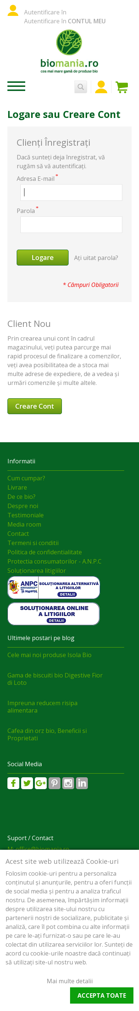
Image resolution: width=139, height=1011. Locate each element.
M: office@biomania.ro (38, 849)
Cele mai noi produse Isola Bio (49, 655)
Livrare (17, 487)
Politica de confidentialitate (44, 552)
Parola (26, 210)
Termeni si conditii (33, 543)
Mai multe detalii (70, 981)
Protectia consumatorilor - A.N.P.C (54, 561)
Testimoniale (25, 515)
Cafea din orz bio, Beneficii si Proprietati (47, 734)
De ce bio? (21, 497)
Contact (18, 534)
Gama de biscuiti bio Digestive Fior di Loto (55, 679)
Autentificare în (45, 12)
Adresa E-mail (35, 178)
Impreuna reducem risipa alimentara (42, 706)
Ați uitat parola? (96, 258)
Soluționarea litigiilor (36, 571)
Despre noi (22, 506)
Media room (24, 524)
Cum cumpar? (26, 478)
